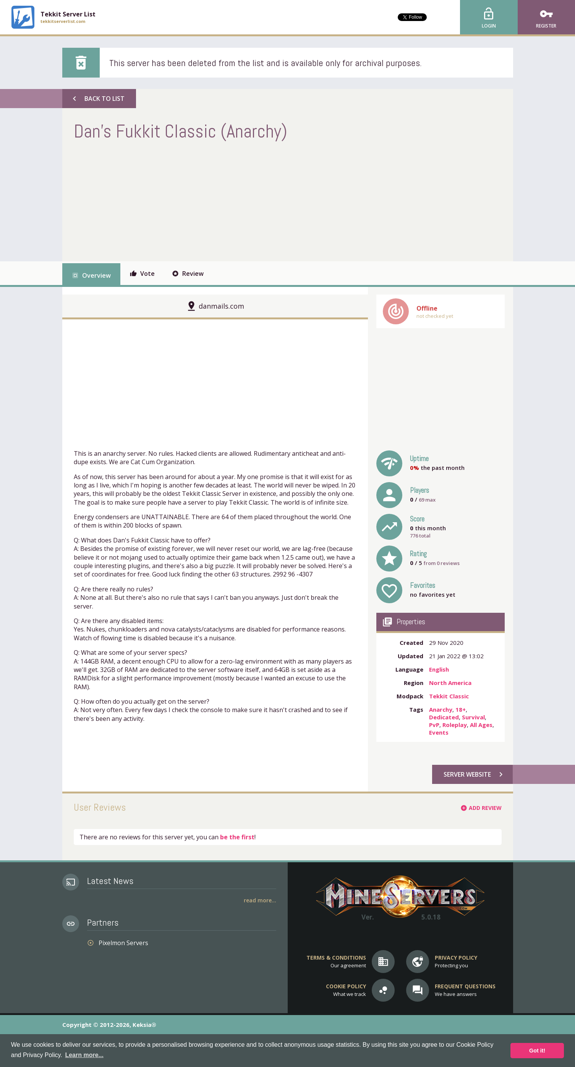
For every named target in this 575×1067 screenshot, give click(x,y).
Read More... (260, 900)
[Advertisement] (213, 200)
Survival (473, 717)
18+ (460, 709)
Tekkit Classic (449, 696)
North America (450, 683)
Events (439, 732)
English (439, 669)
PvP (434, 725)
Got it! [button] (537, 1051)
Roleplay (454, 725)
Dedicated (444, 717)
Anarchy (440, 709)
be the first (237, 837)
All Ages (481, 725)
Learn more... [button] (84, 1055)
